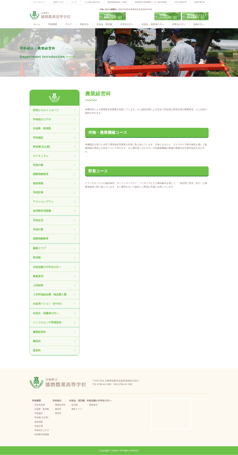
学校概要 (52, 24)
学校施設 (38, 137)
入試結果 (38, 285)
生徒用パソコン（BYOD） (48, 303)
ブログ (68, 24)
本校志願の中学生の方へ (47, 267)
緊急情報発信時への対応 (117, 2)
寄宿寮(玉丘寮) (41, 147)
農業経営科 (39, 332)
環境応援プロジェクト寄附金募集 (196, 16)
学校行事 (38, 165)
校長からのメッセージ (46, 110)
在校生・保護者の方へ (153, 24)
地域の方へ (199, 24)
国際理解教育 (40, 174)
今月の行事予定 (180, 2)
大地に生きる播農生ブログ (110, 16)
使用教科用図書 (42, 211)
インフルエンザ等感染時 (47, 322)
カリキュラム (40, 156)
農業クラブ (39, 248)
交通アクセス (58, 2)
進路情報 (38, 183)
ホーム (36, 24)
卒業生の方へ (179, 24)
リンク (74, 2)
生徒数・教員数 (42, 128)
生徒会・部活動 (104, 24)
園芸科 (37, 341)
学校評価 (38, 192)
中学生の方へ (127, 24)
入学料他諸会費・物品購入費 (49, 294)
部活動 (37, 257)
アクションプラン (43, 201)
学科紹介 (57, 400)
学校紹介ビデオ (42, 119)
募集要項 (38, 276)
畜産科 (37, 350)
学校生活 (84, 24)
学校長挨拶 (39, 405)
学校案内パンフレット (165, 16)
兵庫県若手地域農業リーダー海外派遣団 (151, 2)
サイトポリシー (39, 2)
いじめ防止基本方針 (92, 2)
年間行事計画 (199, 2)
